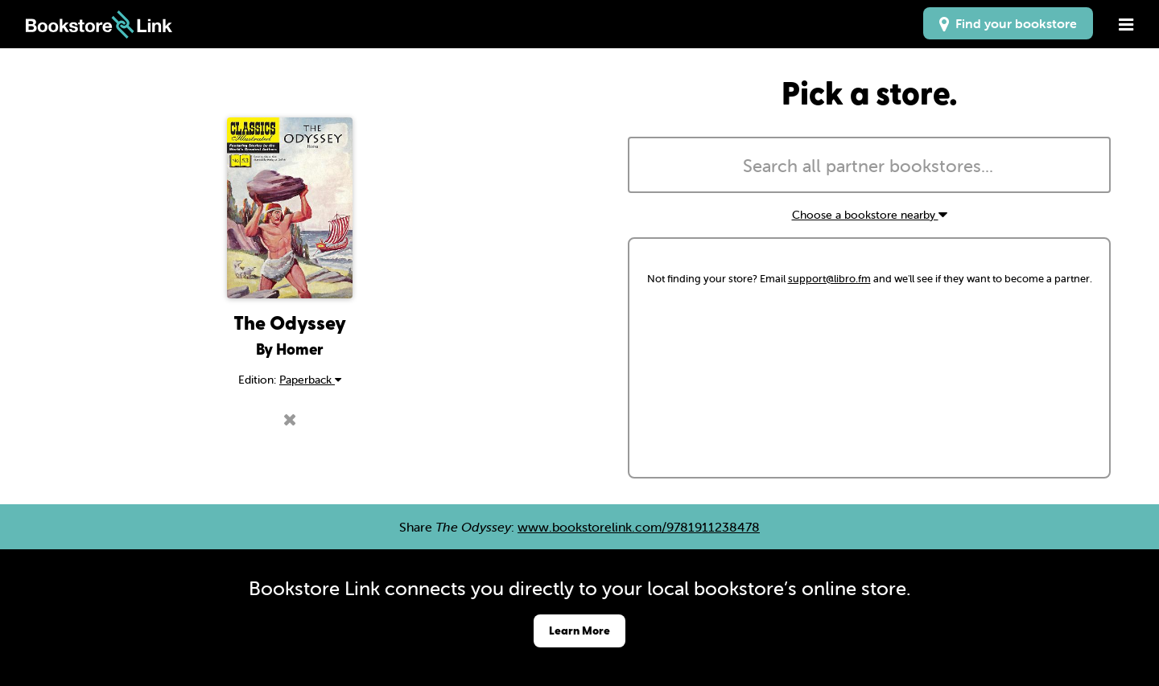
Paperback (310, 379)
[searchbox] (869, 166)
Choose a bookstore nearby (869, 214)
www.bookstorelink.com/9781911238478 (639, 527)
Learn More (579, 630)
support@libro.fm (829, 278)
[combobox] (869, 165)
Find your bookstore (1008, 23)
